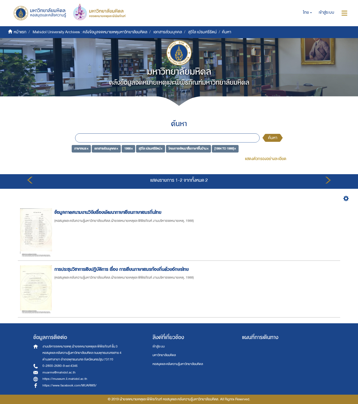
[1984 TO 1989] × (225, 148)
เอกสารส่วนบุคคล (167, 32)
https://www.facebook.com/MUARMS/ (69, 385)
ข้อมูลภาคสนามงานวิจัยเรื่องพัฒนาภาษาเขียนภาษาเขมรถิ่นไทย (108, 212)
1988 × (128, 148)
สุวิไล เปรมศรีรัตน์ (202, 32)
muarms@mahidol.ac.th (59, 372)
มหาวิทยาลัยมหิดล (164, 355)
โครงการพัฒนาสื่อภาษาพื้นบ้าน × (188, 148)
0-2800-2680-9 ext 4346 (60, 366)
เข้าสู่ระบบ (159, 346)
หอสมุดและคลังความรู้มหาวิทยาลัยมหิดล (178, 364)
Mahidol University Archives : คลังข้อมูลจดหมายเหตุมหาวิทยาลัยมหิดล (90, 32)
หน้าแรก (20, 32)
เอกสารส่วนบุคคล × (106, 148)
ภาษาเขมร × (81, 148)
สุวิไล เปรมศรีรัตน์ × (150, 148)
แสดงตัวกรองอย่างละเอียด (265, 158)
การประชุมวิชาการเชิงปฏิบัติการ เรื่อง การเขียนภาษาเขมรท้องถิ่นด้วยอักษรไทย (122, 269)
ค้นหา (272, 137)
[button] (307, 12)
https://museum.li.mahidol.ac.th (64, 379)
